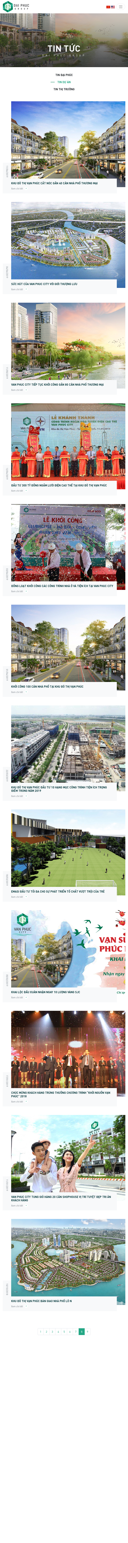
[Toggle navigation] (120, 7)
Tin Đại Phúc (64, 75)
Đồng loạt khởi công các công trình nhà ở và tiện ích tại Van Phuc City (62, 586)
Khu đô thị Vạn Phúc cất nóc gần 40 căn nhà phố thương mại (54, 183)
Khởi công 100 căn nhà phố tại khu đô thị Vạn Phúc (47, 686)
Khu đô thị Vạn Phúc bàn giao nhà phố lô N (41, 1301)
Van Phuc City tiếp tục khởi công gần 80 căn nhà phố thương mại (57, 384)
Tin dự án (64, 82)
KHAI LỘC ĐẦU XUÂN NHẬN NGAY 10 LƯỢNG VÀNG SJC (45, 992)
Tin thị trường (64, 89)
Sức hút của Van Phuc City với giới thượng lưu (44, 284)
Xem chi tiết (19, 188)
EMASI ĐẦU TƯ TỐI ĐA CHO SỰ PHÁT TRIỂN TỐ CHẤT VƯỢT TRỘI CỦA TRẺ (58, 891)
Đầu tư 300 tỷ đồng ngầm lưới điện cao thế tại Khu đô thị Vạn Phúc (59, 485)
